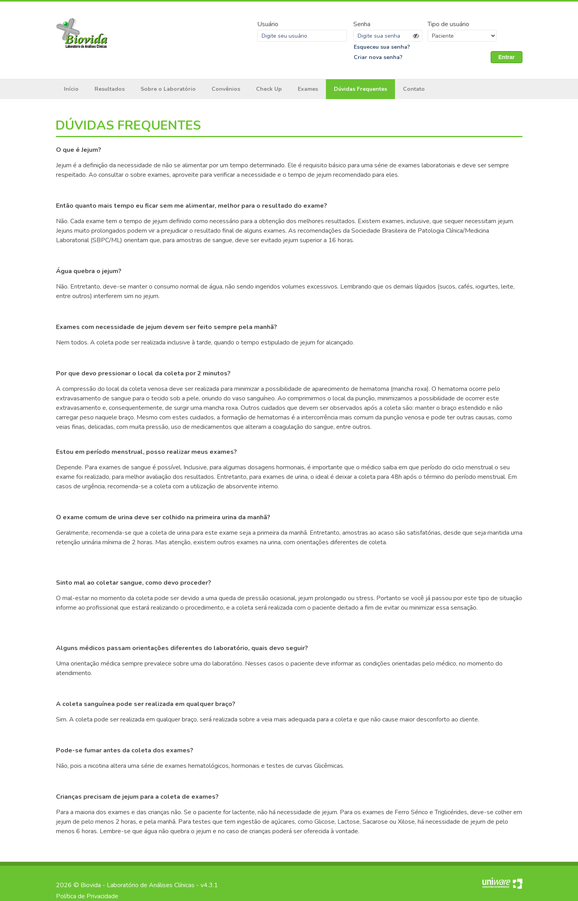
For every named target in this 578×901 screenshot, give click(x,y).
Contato (414, 89)
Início (71, 89)
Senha (361, 24)
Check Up (269, 89)
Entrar (506, 57)
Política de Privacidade (87, 896)
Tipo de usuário (448, 24)
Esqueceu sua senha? (382, 47)
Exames (308, 89)
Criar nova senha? (378, 57)
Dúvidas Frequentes (360, 89)
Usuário (267, 24)
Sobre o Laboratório (168, 89)
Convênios (226, 89)
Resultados (109, 89)
